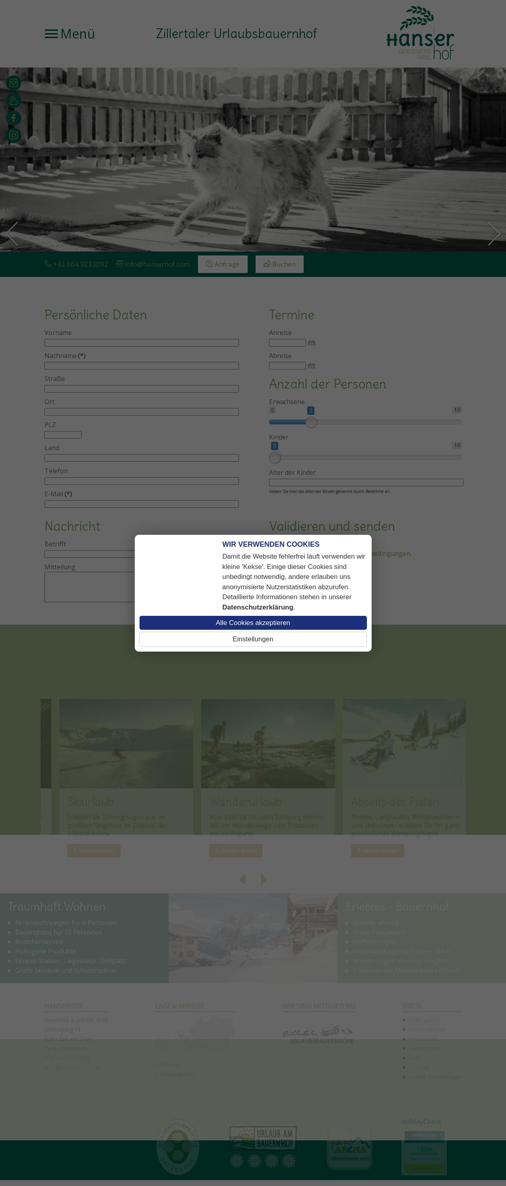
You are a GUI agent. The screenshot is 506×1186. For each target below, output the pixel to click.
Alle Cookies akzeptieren (253, 623)
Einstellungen (253, 639)
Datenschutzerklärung (257, 607)
